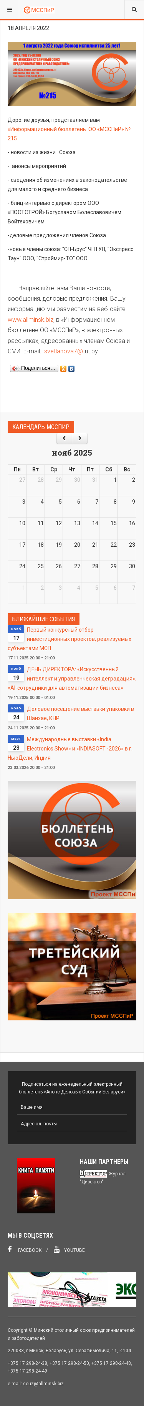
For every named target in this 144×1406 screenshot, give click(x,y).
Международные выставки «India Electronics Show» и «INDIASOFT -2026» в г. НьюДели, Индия (70, 748)
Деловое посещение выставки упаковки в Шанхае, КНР (80, 713)
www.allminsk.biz (30, 319)
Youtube (69, 1249)
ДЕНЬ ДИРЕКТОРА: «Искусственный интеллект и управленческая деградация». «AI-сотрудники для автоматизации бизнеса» (72, 678)
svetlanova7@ (63, 351)
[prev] (64, 438)
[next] (80, 438)
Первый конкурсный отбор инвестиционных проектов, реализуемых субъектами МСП (69, 639)
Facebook (24, 1249)
